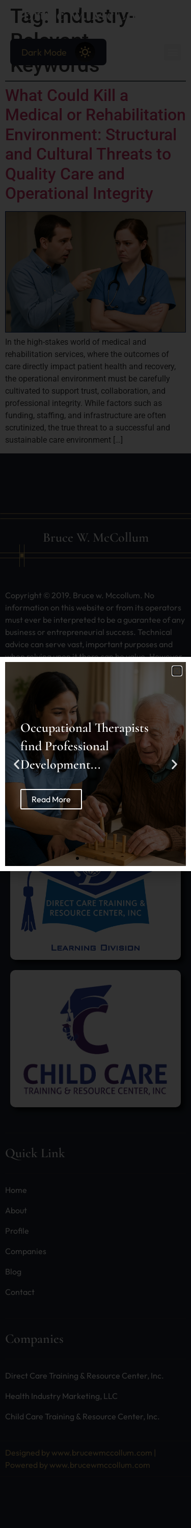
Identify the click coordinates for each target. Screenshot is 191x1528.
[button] (177, 671)
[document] (95, 764)
